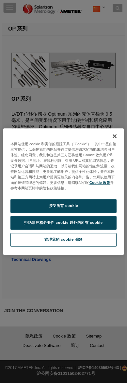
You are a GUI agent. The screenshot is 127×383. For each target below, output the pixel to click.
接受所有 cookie (63, 206)
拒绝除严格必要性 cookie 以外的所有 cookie (63, 222)
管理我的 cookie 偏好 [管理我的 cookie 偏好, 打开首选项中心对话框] (63, 239)
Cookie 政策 (99, 183)
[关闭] (114, 136)
